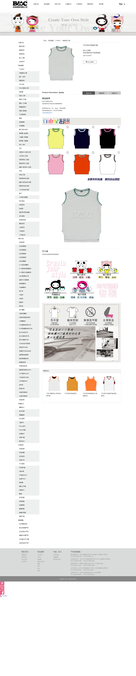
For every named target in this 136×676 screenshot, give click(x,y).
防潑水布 (22, 388)
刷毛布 (21, 306)
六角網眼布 (22, 287)
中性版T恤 (22, 467)
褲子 (20, 193)
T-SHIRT (21, 69)
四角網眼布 (22, 283)
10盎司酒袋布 (23, 392)
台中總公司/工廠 (24, 539)
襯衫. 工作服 (23, 103)
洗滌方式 (114, 93)
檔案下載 (22, 516)
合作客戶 (22, 61)
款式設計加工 (57, 559)
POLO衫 (21, 84)
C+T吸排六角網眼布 (25, 272)
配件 (38, 566)
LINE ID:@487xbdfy (88, 565)
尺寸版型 (22, 463)
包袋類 (21, 208)
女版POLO (22, 479)
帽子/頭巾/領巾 (23, 129)
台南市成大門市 (24, 543)
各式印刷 (22, 411)
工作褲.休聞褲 (23, 197)
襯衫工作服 (22, 486)
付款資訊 (22, 456)
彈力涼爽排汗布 (24, 339)
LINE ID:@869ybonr (89, 574)
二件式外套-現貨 (24, 189)
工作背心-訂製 (23, 156)
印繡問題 (22, 505)
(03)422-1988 (77, 565)
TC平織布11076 (24, 373)
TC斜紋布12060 (24, 377)
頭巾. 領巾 (22, 144)
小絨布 (21, 294)
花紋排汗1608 (23, 347)
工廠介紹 (21, 42)
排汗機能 (22, 309)
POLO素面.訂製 (24, 88)
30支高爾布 (22, 261)
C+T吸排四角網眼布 (25, 268)
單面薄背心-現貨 (24, 159)
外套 (20, 171)
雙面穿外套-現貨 (24, 186)
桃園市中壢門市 (24, 535)
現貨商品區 (22, 220)
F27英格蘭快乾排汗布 (25, 328)
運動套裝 (22, 80)
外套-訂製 (22, 174)
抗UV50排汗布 (23, 332)
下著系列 (22, 231)
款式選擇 (22, 418)
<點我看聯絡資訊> (47, 112)
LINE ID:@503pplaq (89, 561)
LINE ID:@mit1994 (88, 570)
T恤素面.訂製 (23, 73)
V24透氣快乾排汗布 (25, 325)
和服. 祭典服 (23, 110)
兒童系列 (22, 205)
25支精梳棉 (22, 250)
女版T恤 (21, 471)
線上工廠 (22, 58)
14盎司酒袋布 (23, 396)
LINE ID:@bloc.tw (88, 556)
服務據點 (21, 520)
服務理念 (22, 50)
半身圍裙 (22, 125)
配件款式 (22, 441)
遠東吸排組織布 (24, 354)
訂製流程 (22, 448)
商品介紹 (88, 93)
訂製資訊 (21, 445)
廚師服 (21, 92)
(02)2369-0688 (77, 561)
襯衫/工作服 (22, 99)
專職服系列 (22, 107)
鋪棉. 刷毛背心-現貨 (25, 167)
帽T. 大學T (22, 77)
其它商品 (22, 201)
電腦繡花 (22, 415)
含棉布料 (22, 242)
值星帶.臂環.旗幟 (24, 212)
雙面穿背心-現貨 (24, 163)
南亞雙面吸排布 (24, 358)
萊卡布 (21, 291)
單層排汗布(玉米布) (25, 351)
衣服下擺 (22, 437)
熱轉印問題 (22, 512)
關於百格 (22, 46)
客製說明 (101, 93)
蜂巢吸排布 (22, 362)
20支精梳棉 (22, 246)
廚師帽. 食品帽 (23, 133)
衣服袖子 (22, 433)
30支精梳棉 (22, 253)
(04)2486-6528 (77, 570)
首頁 (45, 40)
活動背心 (22, 490)
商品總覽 (21, 65)
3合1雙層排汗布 (24, 276)
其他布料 (22, 399)
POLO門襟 (22, 430)
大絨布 (21, 298)
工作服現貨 (22, 114)
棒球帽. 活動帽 (23, 141)
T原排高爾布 (23, 313)
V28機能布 (22, 321)
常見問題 (22, 497)
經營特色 (22, 54)
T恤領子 (21, 422)
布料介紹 (21, 238)
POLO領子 (22, 426)
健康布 (21, 302)
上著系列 (22, 227)
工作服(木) (22, 235)
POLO (39, 557)
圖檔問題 (22, 509)
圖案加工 (22, 407)
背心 (20, 148)
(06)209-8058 (77, 574)
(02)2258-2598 (77, 556)
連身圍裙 (22, 122)
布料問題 (22, 501)
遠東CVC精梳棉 (24, 280)
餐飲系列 (22, 223)
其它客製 (22, 216)
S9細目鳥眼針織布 (24, 317)
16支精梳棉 (22, 257)
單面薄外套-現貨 (24, 178)
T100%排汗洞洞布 (24, 343)
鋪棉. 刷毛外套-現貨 (25, 182)
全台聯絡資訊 (23, 524)
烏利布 (21, 385)
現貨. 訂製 (22, 95)
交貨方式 (22, 460)
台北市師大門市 (24, 531)
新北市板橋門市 (24, 527)
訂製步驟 (22, 452)
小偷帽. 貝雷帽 (23, 137)
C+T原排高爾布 (24, 265)
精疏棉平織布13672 (25, 370)
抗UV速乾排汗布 (24, 336)
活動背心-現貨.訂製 (25, 152)
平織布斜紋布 (23, 366)
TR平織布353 (23, 381)
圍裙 (20, 118)
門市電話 (3, 596)
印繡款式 (21, 403)
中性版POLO (23, 475)
